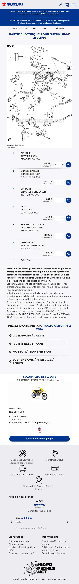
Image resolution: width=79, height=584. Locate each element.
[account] (61, 4)
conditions (54, 14)
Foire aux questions (19, 541)
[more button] (63, 164)
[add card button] (68, 164)
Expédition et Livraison (53, 553)
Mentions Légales (51, 550)
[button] (39, 393)
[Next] (45, 28)
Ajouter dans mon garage (39, 438)
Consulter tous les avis (39, 511)
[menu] (74, 4)
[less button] (55, 164)
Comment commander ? (21, 553)
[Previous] (34, 28)
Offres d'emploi (16, 544)
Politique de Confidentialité (56, 547)
